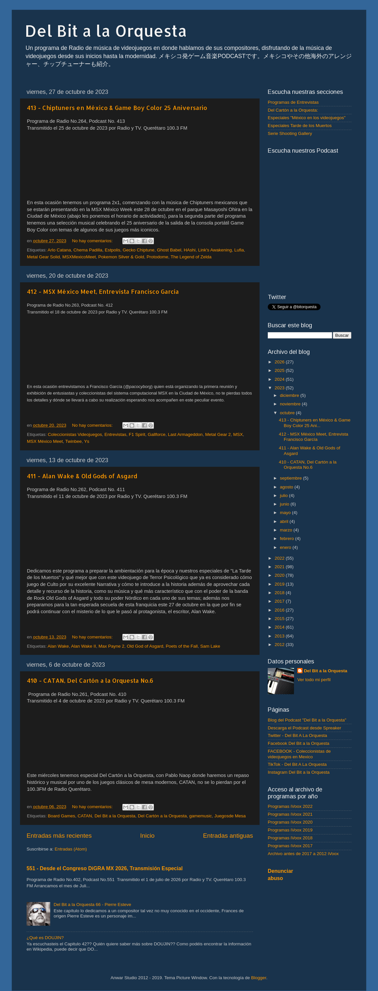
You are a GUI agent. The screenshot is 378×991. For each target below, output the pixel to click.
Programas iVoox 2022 (290, 806)
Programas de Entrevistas (293, 102)
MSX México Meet (45, 441)
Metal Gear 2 (218, 434)
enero (286, 547)
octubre (288, 412)
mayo (286, 512)
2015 (280, 618)
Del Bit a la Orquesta (106, 30)
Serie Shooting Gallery (290, 133)
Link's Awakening (215, 250)
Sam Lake (210, 646)
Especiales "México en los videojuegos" (307, 117)
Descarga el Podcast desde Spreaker (304, 727)
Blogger (258, 977)
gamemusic (200, 815)
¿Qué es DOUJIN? (45, 937)
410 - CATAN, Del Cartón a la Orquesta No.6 (90, 680)
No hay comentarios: (93, 240)
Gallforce (156, 434)
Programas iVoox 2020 (290, 822)
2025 (280, 370)
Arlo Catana (59, 250)
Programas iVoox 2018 (290, 837)
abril (284, 521)
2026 (280, 361)
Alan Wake (58, 646)
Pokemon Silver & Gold (121, 256)
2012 (280, 644)
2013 (280, 636)
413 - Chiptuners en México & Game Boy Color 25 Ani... (314, 423)
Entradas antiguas (228, 835)
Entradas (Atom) (71, 849)
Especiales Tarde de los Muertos (300, 125)
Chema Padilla (88, 250)
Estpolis (112, 250)
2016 (280, 610)
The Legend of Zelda (191, 256)
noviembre (291, 403)
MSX (238, 434)
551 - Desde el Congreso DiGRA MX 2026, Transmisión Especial (105, 868)
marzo (286, 530)
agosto (287, 487)
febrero (287, 538)
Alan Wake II (83, 646)
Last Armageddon (185, 434)
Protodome (157, 256)
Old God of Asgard (145, 646)
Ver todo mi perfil (313, 679)
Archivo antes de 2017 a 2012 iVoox (303, 853)
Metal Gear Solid (43, 256)
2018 (280, 592)
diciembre (290, 395)
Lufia (239, 250)
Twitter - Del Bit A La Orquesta (297, 735)
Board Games (61, 815)
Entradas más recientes (59, 835)
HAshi (190, 250)
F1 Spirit (137, 434)
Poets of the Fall (182, 646)
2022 (280, 558)
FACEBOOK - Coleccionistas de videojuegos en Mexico (299, 754)
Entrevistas (115, 434)
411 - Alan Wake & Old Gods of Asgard (82, 476)
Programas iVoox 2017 (290, 845)
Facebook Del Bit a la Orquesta (298, 743)
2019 (280, 584)
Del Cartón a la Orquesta (162, 815)
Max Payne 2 (111, 646)
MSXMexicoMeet (79, 256)
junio (285, 504)
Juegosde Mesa (229, 815)
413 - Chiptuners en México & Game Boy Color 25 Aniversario (117, 107)
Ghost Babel (169, 250)
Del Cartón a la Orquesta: (293, 110)
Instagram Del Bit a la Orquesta (298, 772)
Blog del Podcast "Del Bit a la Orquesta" (307, 720)
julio (284, 495)
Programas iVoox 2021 (290, 814)
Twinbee (73, 441)
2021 (280, 566)
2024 (280, 379)
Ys (86, 441)
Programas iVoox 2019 (290, 830)
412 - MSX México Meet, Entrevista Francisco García (103, 291)
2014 (280, 627)
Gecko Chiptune (139, 250)
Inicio (147, 835)
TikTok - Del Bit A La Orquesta (297, 764)
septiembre (291, 478)
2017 (280, 601)
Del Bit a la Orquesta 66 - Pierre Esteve (92, 904)
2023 (280, 387)
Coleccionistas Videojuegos (75, 434)
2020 (280, 575)
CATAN (85, 815)
